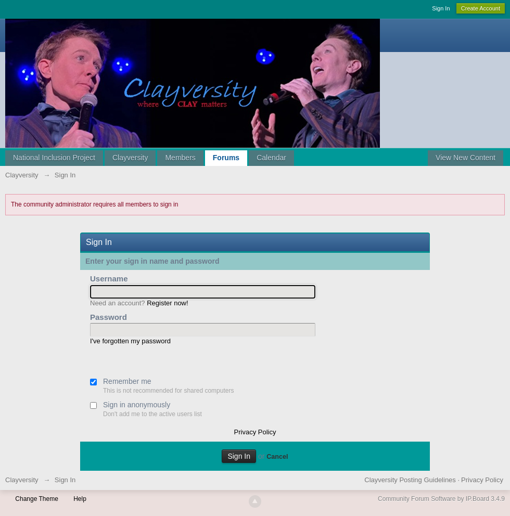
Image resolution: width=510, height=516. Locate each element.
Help (79, 498)
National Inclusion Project (54, 157)
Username (109, 278)
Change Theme (36, 498)
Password (108, 317)
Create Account (480, 8)
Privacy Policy (255, 432)
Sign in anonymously (136, 405)
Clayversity (130, 157)
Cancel (277, 456)
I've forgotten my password (130, 341)
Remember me (127, 381)
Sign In (441, 8)
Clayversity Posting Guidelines (410, 480)
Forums (226, 157)
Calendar (271, 157)
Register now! (167, 303)
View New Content (465, 157)
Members (180, 157)
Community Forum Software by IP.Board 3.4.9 (441, 498)
